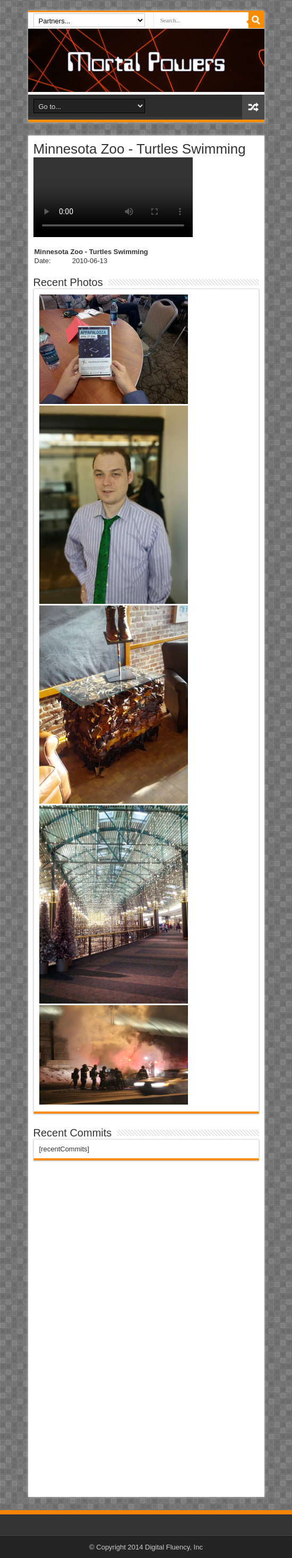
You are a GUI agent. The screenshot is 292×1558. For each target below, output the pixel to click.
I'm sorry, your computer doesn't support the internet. (113, 197)
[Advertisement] (113, 1330)
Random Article (253, 107)
